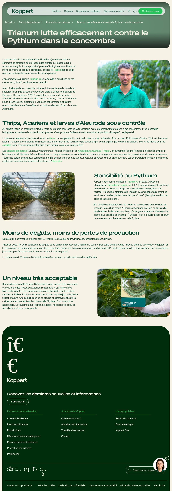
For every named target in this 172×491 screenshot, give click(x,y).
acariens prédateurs (17, 151)
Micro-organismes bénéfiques (22, 442)
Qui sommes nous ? (114, 11)
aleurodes (57, 161)
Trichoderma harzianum (119, 185)
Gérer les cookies (46, 485)
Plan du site (159, 485)
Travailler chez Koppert (73, 430)
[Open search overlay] (130, 11)
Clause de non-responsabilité (103, 485)
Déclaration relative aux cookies (135, 485)
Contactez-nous (150, 11)
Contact (65, 436)
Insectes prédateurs (17, 424)
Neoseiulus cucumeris (89, 151)
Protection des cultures (58, 22)
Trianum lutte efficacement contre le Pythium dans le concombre (110, 22)
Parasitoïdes (14, 430)
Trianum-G (35, 79)
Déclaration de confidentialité (72, 485)
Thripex (106, 151)
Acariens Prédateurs (17, 418)
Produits (56, 11)
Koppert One (122, 430)
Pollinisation (13, 454)
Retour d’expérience (29, 22)
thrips (52, 138)
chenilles (6, 145)
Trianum (57, 70)
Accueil (8, 22)
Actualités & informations (74, 424)
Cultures (68, 11)
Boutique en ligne (124, 424)
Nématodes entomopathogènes (24, 436)
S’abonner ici (19, 401)
